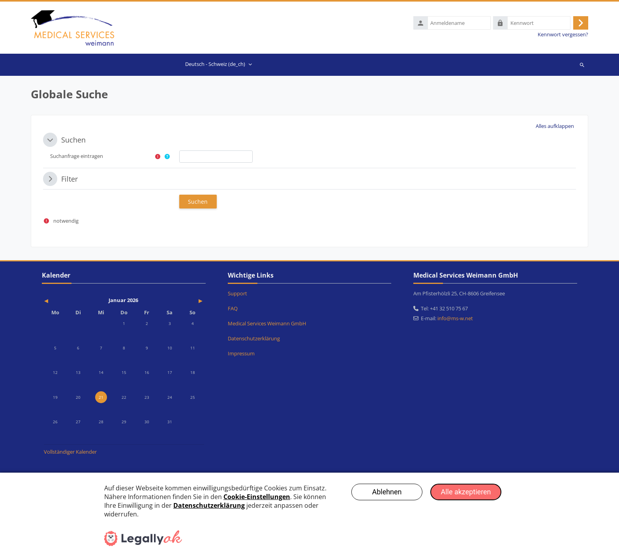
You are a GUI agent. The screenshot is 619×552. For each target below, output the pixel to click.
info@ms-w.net (455, 319)
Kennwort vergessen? (563, 35)
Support (237, 294)
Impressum (241, 354)
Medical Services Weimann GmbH (267, 324)
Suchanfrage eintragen (76, 156)
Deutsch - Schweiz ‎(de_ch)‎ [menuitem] (215, 64)
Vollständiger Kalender (70, 452)
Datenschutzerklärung (254, 339)
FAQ (233, 309)
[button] (555, 127)
